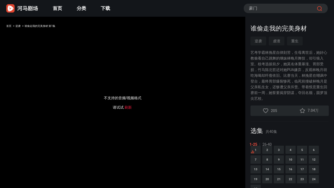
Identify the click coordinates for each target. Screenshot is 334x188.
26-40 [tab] (268, 144)
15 (322, 182)
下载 (105, 8)
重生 (295, 41)
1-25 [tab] (254, 144)
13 (290, 182)
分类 (81, 8)
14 (306, 182)
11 (257, 182)
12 (273, 182)
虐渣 (276, 41)
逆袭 (24, 27)
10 (322, 168)
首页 (57, 8)
